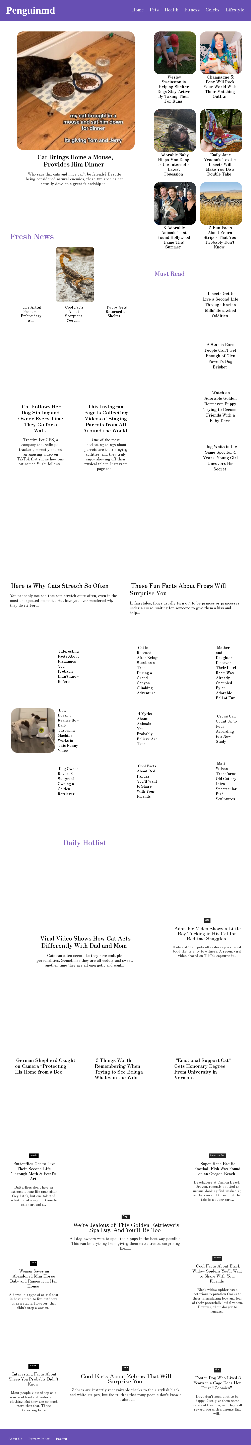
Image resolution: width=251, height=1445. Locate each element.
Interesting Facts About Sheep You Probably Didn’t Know (33, 1378)
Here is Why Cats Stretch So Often (60, 585)
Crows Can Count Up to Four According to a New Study (226, 728)
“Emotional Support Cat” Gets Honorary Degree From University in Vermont (202, 1068)
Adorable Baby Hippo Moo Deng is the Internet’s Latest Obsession (173, 164)
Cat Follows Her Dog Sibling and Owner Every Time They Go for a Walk (40, 418)
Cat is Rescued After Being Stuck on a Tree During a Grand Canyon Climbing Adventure (147, 669)
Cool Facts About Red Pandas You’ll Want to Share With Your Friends (147, 780)
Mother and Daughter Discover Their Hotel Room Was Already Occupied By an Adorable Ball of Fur (226, 672)
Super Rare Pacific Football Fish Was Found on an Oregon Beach (217, 1168)
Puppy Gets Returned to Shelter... (116, 311)
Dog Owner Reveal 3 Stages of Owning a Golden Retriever (68, 780)
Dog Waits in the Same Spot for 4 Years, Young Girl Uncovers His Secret (220, 457)
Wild (34, 1261)
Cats (207, 919)
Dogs (125, 1215)
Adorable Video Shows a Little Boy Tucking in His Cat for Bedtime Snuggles (207, 932)
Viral (217, 1368)
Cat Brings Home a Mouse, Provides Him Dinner (75, 160)
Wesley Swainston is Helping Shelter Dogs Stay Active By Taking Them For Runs (173, 89)
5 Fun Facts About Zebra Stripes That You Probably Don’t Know (219, 237)
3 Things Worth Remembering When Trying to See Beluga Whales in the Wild (119, 1068)
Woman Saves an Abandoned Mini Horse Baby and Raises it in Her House (33, 1277)
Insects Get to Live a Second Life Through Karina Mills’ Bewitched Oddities (220, 304)
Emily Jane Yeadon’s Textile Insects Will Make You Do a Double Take (220, 164)
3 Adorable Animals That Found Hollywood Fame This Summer (173, 237)
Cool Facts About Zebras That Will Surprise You (126, 1377)
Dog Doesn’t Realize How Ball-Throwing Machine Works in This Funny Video (68, 730)
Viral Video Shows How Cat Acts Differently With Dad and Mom (85, 941)
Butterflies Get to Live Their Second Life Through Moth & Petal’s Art (33, 1170)
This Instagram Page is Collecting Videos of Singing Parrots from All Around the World (105, 418)
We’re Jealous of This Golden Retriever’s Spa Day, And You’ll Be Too (126, 1226)
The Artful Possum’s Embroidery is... (31, 313)
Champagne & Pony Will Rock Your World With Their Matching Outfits (220, 86)
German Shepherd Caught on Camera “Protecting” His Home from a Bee (45, 1065)
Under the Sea (217, 1154)
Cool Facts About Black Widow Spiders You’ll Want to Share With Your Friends (217, 1272)
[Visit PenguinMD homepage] (30, 10)
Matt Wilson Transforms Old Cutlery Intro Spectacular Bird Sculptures (226, 780)
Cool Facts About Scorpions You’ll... (74, 313)
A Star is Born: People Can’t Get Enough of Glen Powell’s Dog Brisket (220, 355)
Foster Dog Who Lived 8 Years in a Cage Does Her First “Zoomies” (217, 1382)
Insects (33, 1154)
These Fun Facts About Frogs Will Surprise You (178, 589)
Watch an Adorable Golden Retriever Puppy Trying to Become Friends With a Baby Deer (220, 406)
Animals (33, 1364)
